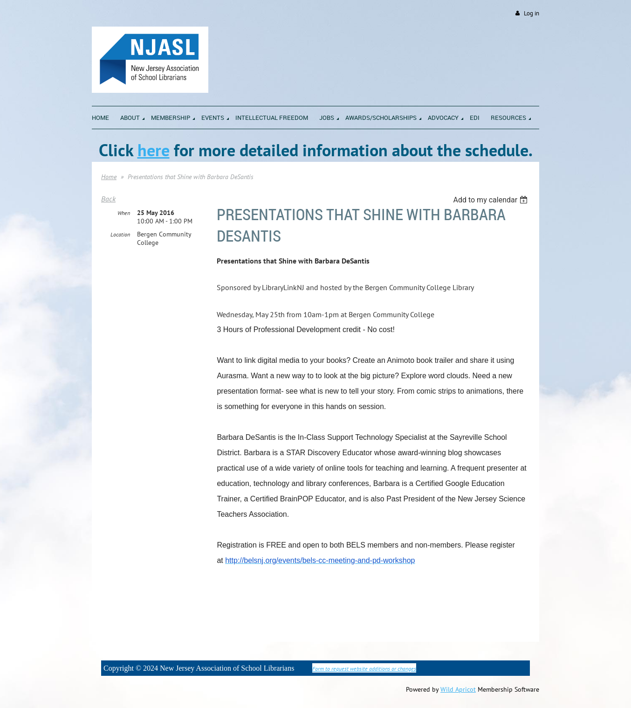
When (123, 212)
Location (120, 234)
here (153, 150)
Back (108, 198)
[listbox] (491, 200)
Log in (531, 13)
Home (109, 177)
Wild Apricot (458, 689)
